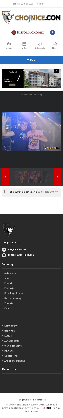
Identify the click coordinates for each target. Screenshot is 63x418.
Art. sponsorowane (14, 360)
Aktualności (10, 273)
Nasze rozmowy (12, 298)
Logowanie (25, 399)
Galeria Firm (11, 355)
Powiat (8, 283)
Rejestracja (39, 399)
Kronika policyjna (13, 293)
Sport (7, 278)
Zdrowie (8, 303)
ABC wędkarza (11, 340)
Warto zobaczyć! (13, 345)
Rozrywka (9, 330)
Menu (31, 60)
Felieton (8, 308)
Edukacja (9, 288)
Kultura (8, 335)
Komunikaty (10, 325)
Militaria (9, 350)
